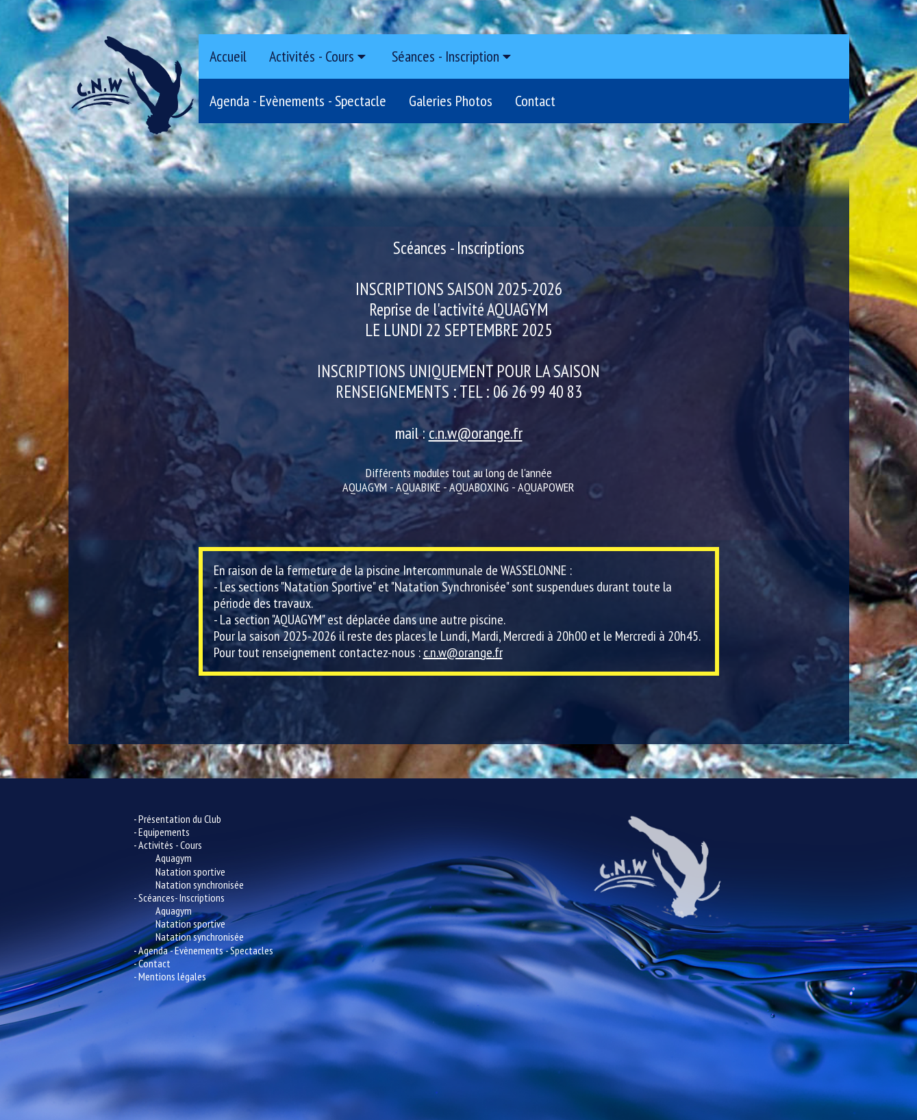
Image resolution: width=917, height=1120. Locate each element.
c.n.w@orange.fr (476, 433)
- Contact (152, 963)
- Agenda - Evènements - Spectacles (203, 950)
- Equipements (162, 832)
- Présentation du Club (177, 819)
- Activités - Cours (168, 845)
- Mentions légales (170, 976)
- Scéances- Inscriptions (179, 897)
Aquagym (173, 858)
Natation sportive (190, 871)
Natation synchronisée (199, 884)
